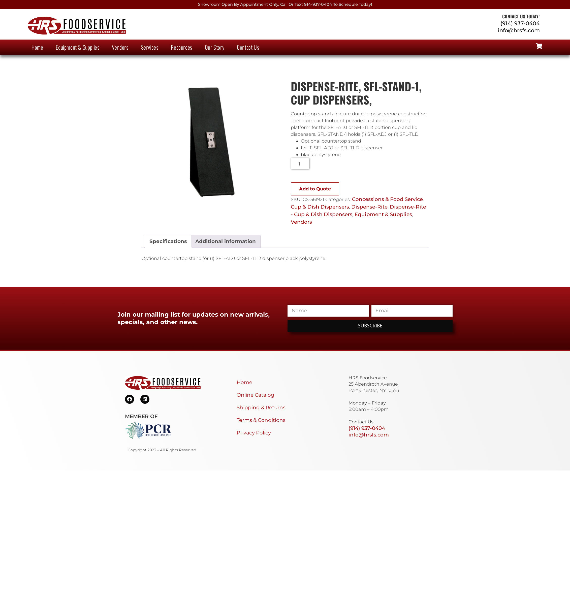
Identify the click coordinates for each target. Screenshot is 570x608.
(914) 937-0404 (520, 23)
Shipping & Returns (261, 407)
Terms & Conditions (261, 420)
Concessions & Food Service (387, 199)
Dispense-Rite (369, 207)
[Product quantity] (300, 163)
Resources (181, 47)
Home (37, 47)
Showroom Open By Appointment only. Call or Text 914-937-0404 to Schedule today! (285, 4)
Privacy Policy (254, 433)
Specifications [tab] (168, 241)
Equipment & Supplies (77, 47)
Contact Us (248, 47)
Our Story (214, 47)
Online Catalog (255, 395)
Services (150, 47)
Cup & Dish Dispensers (320, 207)
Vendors (120, 47)
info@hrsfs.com (519, 30)
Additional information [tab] (225, 241)
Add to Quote (315, 189)
